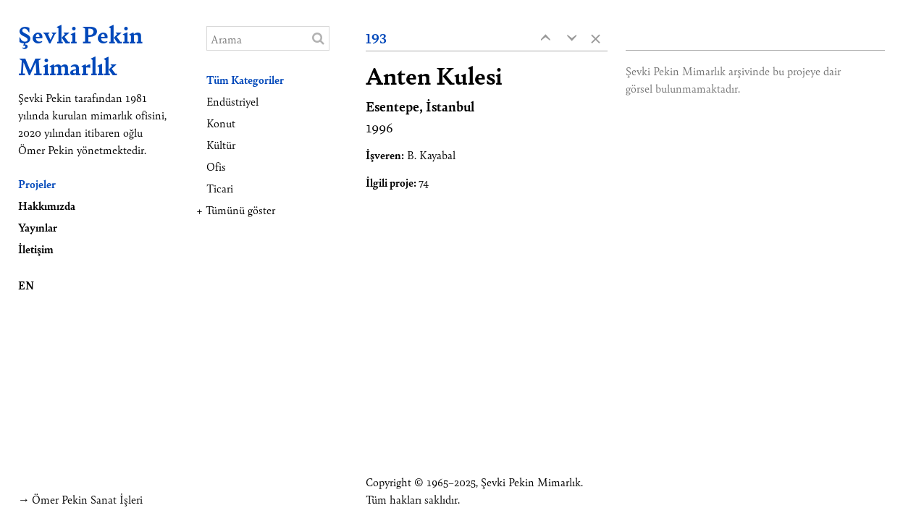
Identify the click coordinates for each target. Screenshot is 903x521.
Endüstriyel (232, 101)
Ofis (216, 166)
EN (26, 284)
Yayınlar (37, 226)
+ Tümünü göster (235, 209)
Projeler (37, 183)
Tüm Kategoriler (245, 79)
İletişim (36, 248)
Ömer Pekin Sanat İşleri (87, 499)
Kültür (220, 144)
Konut (220, 122)
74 (424, 182)
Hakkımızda (46, 205)
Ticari (219, 187)
